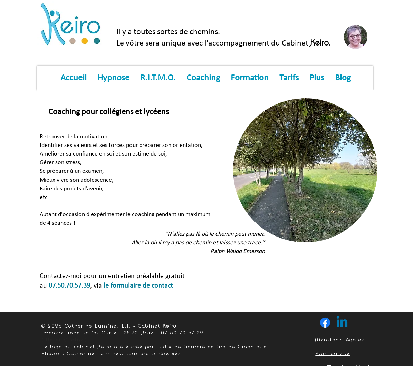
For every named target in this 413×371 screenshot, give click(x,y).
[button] (113, 78)
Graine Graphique (242, 346)
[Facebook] (325, 322)
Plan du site (332, 353)
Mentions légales (339, 339)
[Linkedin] (342, 322)
